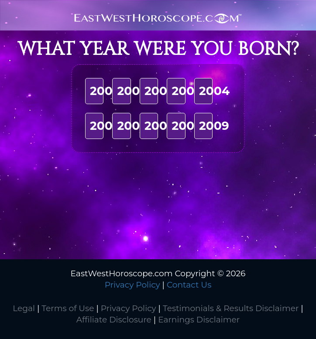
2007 (159, 126)
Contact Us (189, 285)
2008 (187, 126)
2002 (159, 91)
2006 (132, 126)
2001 (130, 91)
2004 (214, 91)
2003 (186, 91)
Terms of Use (67, 308)
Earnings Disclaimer (199, 320)
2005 (105, 126)
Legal (24, 308)
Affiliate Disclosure (113, 320)
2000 (105, 91)
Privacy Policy (132, 285)
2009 (214, 126)
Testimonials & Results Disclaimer (231, 308)
